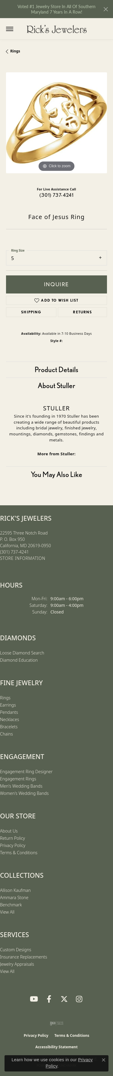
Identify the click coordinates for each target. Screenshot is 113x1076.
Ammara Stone (14, 897)
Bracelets (8, 726)
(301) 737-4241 (56, 195)
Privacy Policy (12, 845)
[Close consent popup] (103, 1060)
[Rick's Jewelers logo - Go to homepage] (57, 29)
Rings (15, 51)
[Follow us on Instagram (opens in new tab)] (79, 999)
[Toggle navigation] (9, 29)
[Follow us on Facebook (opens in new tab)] (49, 999)
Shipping (31, 312)
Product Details (56, 369)
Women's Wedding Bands (24, 793)
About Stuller (56, 385)
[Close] (105, 9)
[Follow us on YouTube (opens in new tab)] (34, 999)
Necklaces (9, 719)
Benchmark (11, 905)
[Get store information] (22, 558)
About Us (9, 831)
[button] (22, 29)
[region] (56, 122)
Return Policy (12, 838)
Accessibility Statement (56, 1046)
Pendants (9, 712)
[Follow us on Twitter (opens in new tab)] (64, 999)
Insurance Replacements (23, 957)
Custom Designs (15, 949)
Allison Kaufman (15, 890)
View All (7, 912)
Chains (6, 734)
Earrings (8, 705)
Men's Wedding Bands (21, 786)
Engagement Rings (18, 779)
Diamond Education (19, 660)
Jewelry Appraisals (17, 964)
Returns (82, 312)
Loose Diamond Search (22, 653)
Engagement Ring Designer (26, 771)
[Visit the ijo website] (56, 1023)
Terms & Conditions (18, 852)
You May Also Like (56, 474)
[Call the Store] (14, 552)
